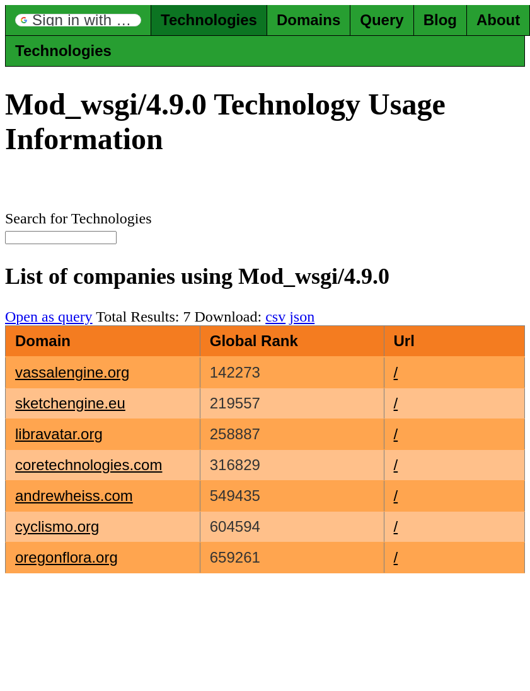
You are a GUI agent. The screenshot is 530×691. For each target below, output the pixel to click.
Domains (308, 19)
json (301, 316)
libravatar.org (59, 433)
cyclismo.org (57, 526)
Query (381, 19)
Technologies (209, 19)
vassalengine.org (72, 372)
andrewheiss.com (74, 495)
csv (275, 316)
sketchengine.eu (70, 403)
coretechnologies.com (88, 464)
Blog (440, 19)
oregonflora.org (66, 557)
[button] (78, 20)
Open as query (49, 316)
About (498, 19)
